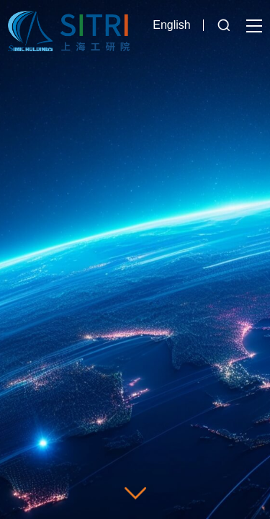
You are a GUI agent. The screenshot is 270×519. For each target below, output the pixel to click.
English (171, 25)
